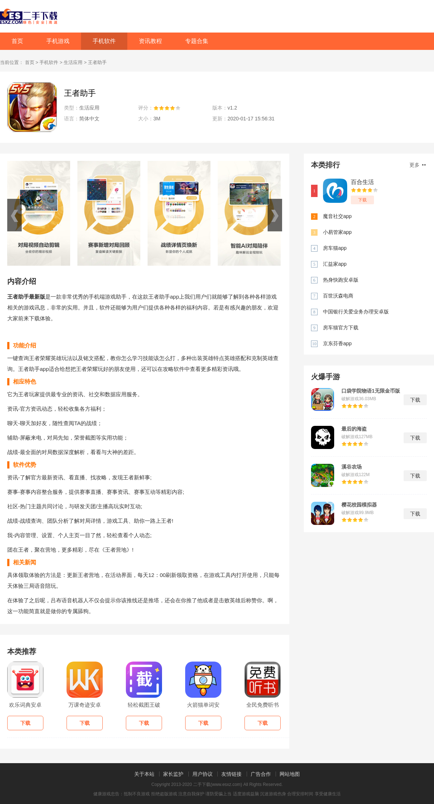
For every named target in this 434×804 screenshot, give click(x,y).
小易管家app (337, 232)
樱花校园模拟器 (359, 505)
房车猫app (334, 248)
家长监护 (173, 774)
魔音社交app (337, 216)
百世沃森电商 (338, 296)
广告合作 (261, 774)
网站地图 (290, 774)
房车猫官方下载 (340, 327)
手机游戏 (57, 41)
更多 (417, 165)
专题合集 (196, 41)
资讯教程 (150, 41)
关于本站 (144, 774)
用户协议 (202, 774)
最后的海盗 (354, 429)
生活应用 (73, 62)
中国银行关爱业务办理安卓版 (356, 312)
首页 (17, 41)
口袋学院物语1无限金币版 (370, 391)
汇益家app (334, 264)
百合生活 (362, 182)
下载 (362, 199)
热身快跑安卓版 (340, 280)
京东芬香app (337, 343)
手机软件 (104, 41)
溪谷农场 (351, 467)
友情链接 (231, 774)
